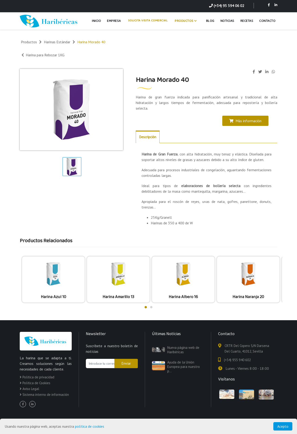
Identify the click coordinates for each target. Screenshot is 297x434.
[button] (145, 307)
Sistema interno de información (44, 394)
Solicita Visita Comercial (148, 20)
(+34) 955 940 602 (237, 360)
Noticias (227, 21)
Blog (210, 21)
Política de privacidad (37, 377)
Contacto (267, 21)
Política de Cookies (35, 383)
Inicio (96, 21)
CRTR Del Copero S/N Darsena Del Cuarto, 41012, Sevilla (247, 348)
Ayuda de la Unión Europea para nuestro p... (183, 366)
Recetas (246, 21)
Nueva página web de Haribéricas (183, 349)
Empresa (114, 21)
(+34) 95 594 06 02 (226, 5)
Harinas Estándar (57, 42)
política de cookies (89, 426)
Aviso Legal (29, 389)
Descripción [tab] (147, 137)
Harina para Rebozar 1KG (43, 55)
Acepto (282, 426)
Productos (186, 21)
